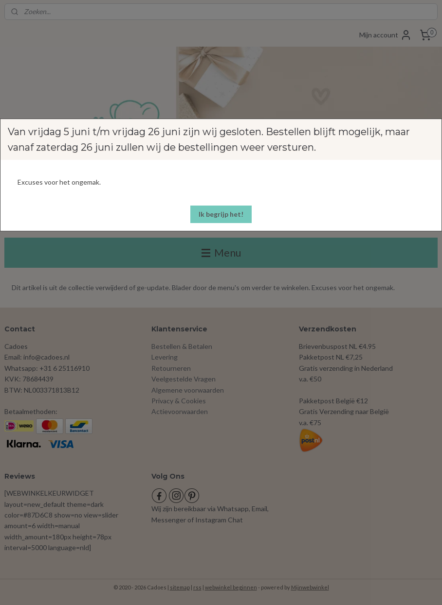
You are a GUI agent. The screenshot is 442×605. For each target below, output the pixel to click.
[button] (221, 214)
